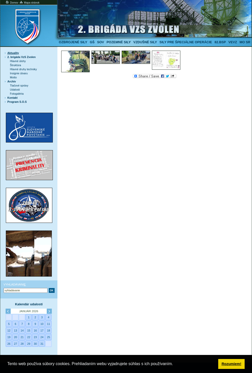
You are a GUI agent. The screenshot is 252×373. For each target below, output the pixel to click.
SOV (100, 42)
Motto (13, 77)
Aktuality (13, 52)
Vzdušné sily (145, 42)
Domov (11, 2)
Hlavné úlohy (18, 61)
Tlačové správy (19, 85)
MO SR (245, 42)
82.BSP (220, 42)
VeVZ (232, 42)
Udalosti (15, 89)
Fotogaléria (17, 93)
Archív (11, 81)
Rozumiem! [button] (231, 364)
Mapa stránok (29, 2)
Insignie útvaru (19, 73)
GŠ (92, 42)
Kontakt (12, 97)
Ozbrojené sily (73, 42)
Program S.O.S (17, 101)
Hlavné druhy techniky (23, 69)
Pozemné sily (118, 42)
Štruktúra (15, 65)
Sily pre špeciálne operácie (186, 42)
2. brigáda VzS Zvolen (21, 57)
